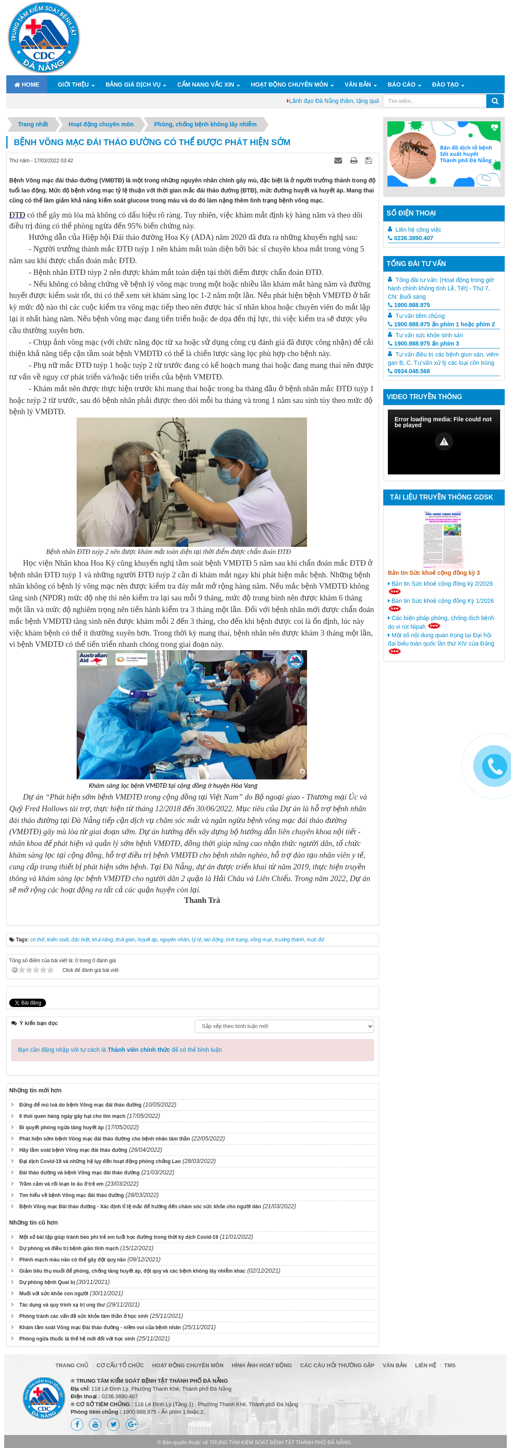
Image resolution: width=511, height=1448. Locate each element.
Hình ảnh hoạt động (262, 1355)
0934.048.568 (409, 371)
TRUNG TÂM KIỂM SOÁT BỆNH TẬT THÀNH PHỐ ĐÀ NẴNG (280, 1432)
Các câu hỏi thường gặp (337, 1355)
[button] (444, 441)
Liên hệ (425, 1355)
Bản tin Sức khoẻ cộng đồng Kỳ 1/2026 (441, 604)
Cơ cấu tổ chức (120, 1355)
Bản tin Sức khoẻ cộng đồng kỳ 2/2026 (440, 587)
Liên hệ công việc (418, 229)
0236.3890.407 (410, 238)
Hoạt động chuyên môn (289, 84)
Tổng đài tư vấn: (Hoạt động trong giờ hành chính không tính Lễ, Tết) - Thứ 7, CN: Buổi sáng (441, 288)
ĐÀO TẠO (445, 84)
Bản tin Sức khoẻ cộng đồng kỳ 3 (434, 572)
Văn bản (358, 84)
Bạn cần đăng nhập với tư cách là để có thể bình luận (120, 1038)
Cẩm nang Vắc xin (205, 84)
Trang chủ (71, 1355)
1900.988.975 (409, 305)
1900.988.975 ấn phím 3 (423, 343)
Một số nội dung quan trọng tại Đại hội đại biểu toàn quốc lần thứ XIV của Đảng (441, 643)
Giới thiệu (73, 84)
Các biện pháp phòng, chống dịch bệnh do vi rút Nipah (441, 622)
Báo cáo (402, 84)
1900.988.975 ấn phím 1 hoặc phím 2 (441, 324)
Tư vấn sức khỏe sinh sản (429, 335)
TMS (449, 1355)
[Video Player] (444, 442)
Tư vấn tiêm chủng (420, 316)
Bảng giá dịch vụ (133, 84)
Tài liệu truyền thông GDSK (441, 497)
